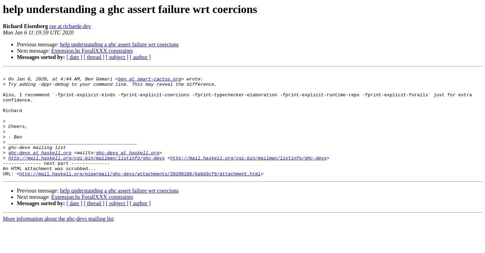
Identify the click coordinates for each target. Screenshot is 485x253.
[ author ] (140, 57)
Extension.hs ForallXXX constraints (92, 51)
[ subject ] (117, 57)
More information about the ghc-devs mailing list (58, 240)
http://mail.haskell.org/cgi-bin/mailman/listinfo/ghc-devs (86, 176)
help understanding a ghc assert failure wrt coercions (119, 44)
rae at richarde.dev (70, 26)
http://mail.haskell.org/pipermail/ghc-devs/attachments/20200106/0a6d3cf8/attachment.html (140, 195)
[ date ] (74, 57)
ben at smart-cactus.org (149, 81)
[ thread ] (94, 57)
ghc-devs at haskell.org (39, 169)
